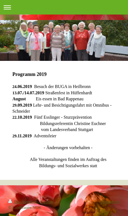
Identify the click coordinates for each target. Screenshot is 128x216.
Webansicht (110, 202)
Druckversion (23, 202)
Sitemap (46, 202)
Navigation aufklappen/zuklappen (64, 7)
